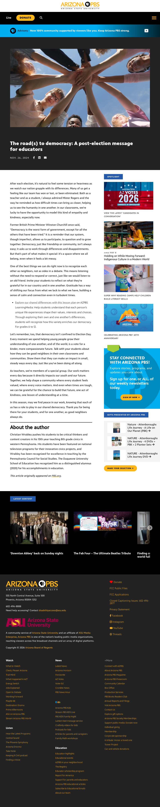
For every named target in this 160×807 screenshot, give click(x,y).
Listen (9, 728)
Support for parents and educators (71, 779)
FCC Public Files (118, 588)
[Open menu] (154, 18)
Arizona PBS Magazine (115, 675)
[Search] (41, 18)
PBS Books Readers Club (116, 696)
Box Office (109, 688)
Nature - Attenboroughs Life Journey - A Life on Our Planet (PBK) (142, 427)
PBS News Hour (62, 692)
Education (61, 747)
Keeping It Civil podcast (16, 755)
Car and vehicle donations (117, 749)
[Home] (80, 5)
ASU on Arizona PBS (15, 714)
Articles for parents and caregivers (71, 734)
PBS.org (56, 475)
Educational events (64, 758)
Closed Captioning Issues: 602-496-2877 (129, 602)
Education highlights (64, 753)
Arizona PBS (24, 636)
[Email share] (47, 157)
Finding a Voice (13, 760)
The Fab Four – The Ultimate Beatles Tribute (102, 553)
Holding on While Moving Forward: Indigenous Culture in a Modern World (126, 257)
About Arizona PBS (113, 670)
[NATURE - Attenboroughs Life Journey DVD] (116, 450)
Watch (9, 660)
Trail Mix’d (10, 675)
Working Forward (14, 696)
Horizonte (60, 675)
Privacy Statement (120, 609)
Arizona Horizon (63, 670)
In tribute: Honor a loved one (118, 740)
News (58, 660)
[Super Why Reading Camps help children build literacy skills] (128, 266)
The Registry (61, 766)
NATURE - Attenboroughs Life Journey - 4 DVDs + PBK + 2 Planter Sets (143, 441)
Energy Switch (12, 683)
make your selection (120, 468)
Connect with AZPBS (114, 666)
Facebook (116, 615)
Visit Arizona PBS (112, 705)
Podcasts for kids (63, 729)
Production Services (114, 692)
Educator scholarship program (69, 771)
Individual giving (112, 727)
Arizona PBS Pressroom (116, 679)
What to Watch (13, 666)
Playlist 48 (10, 701)
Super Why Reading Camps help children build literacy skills (127, 297)
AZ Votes (59, 679)
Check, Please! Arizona (16, 670)
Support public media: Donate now (121, 722)
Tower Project (111, 744)
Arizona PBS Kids (63, 708)
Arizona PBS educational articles (70, 784)
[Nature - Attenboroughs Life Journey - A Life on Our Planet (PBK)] (116, 422)
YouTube (116, 628)
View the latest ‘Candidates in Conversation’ (121, 215)
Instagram (117, 621)
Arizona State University (45, 632)
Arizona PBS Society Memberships (120, 718)
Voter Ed (59, 683)
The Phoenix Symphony (17, 742)
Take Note (11, 751)
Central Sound (12, 738)
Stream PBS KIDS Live (65, 712)
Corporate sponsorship (115, 736)
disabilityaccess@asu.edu (52, 610)
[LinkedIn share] (41, 157)
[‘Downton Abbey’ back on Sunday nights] (39, 513)
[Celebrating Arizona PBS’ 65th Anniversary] (128, 305)
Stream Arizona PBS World (18, 718)
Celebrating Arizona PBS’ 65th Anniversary (121, 337)
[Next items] (149, 527)
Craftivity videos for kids (66, 725)
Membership (110, 731)
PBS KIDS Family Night (65, 716)
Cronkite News (62, 688)
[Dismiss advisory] (146, 31)
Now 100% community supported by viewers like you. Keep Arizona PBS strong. (79, 30)
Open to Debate (13, 692)
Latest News (61, 666)
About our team (62, 793)
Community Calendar (115, 683)
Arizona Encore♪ (14, 746)
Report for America (64, 775)
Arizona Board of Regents (39, 647)
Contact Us (110, 709)
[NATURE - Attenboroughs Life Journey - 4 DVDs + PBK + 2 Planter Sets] (116, 436)
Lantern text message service (69, 721)
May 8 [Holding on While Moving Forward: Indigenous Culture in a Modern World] (110, 253)
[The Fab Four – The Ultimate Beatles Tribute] (103, 513)
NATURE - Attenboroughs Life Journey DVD (143, 455)
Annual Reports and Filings (117, 701)
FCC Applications (119, 594)
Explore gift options (114, 714)
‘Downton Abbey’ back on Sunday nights (36, 553)
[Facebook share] (35, 157)
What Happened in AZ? (17, 679)
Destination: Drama (15, 705)
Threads (115, 634)
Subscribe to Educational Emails (70, 788)
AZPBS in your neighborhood (68, 762)
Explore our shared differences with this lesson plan (45, 302)
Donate (116, 582)
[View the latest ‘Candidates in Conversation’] (128, 183)
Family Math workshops (66, 738)
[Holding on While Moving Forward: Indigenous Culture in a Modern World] (128, 223)
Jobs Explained (13, 688)
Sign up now (131, 397)
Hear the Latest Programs (18, 733)
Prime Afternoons (14, 709)
